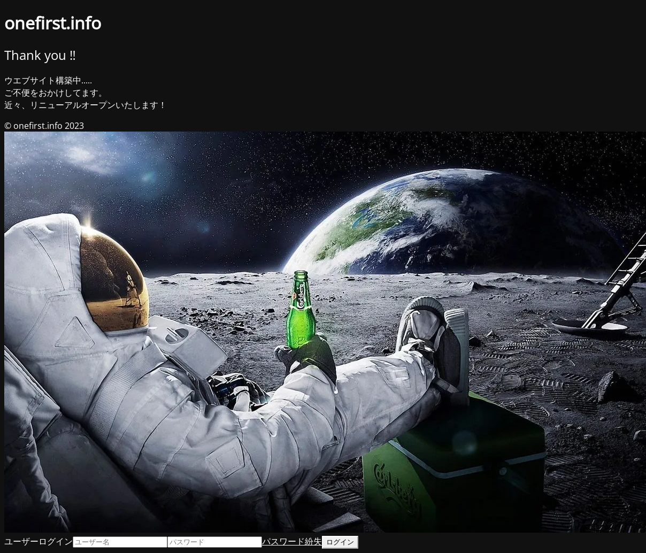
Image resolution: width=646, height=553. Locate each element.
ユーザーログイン (38, 541)
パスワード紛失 (292, 541)
